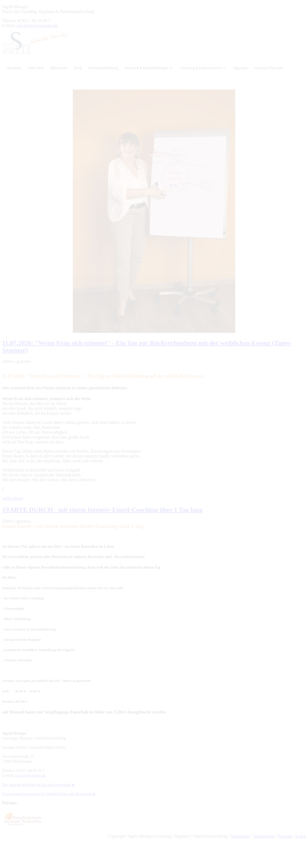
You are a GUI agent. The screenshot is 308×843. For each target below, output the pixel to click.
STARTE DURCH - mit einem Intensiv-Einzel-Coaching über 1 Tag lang (102, 509)
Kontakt (285, 836)
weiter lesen (12, 498)
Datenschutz (264, 836)
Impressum (240, 836)
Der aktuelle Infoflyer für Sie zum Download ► (38, 785)
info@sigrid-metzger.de (37, 25)
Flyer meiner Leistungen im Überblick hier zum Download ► (49, 794)
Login (300, 836)
